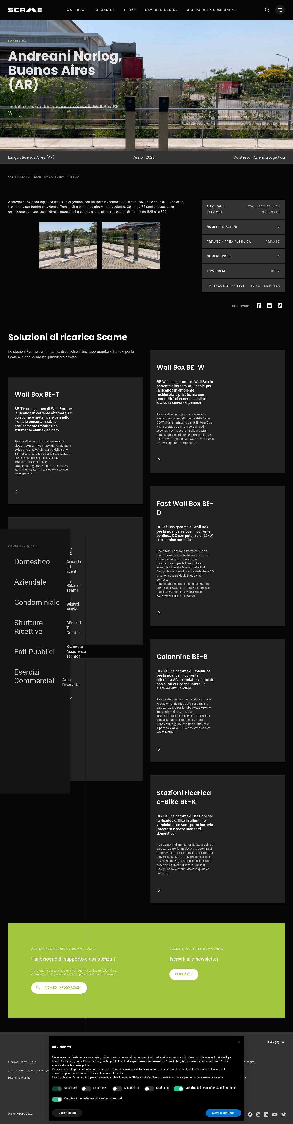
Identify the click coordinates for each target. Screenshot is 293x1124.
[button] (239, 1042)
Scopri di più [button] (67, 1112)
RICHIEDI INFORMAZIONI (62, 988)
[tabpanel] (68, 245)
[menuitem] (75, 10)
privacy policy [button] (170, 1057)
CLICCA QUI (184, 974)
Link (75, 440)
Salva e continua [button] (223, 1112)
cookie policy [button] (81, 1065)
